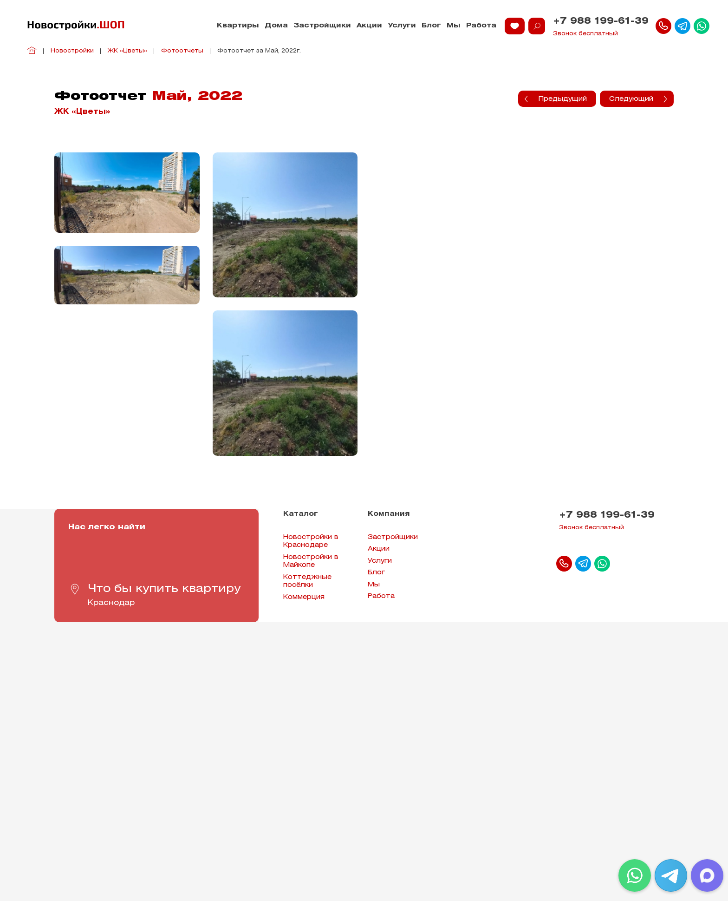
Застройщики (322, 26)
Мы (454, 26)
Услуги (402, 26)
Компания (389, 514)
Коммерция (304, 597)
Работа (481, 26)
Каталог (300, 514)
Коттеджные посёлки (307, 581)
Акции (369, 26)
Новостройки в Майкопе (310, 561)
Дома (276, 26)
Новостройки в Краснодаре (310, 541)
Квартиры (238, 26)
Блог (431, 26)
